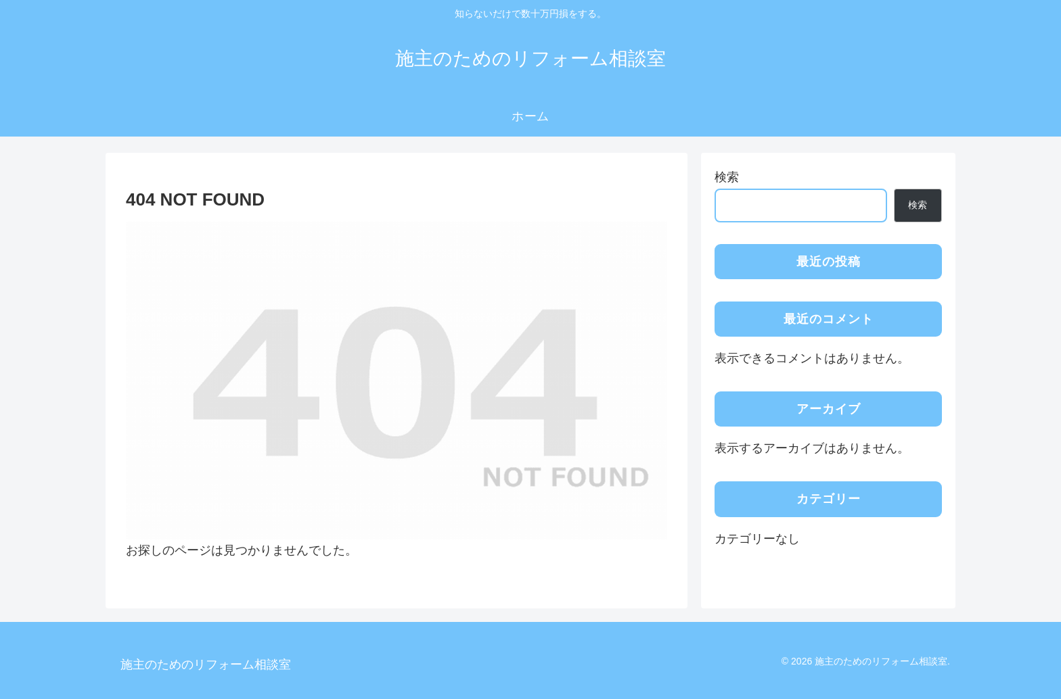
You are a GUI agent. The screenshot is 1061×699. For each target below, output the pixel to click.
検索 (727, 177)
